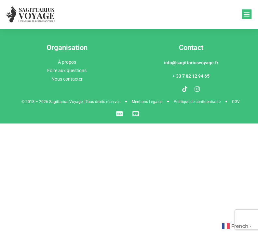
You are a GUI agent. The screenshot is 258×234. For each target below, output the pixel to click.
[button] (246, 14)
